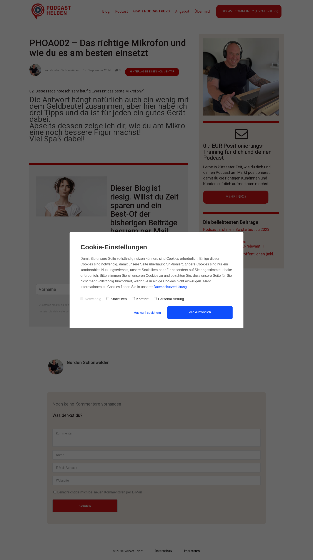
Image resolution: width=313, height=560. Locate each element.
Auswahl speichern (147, 313)
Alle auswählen (200, 312)
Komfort (140, 299)
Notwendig (90, 299)
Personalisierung (169, 299)
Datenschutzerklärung (170, 287)
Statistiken (117, 299)
